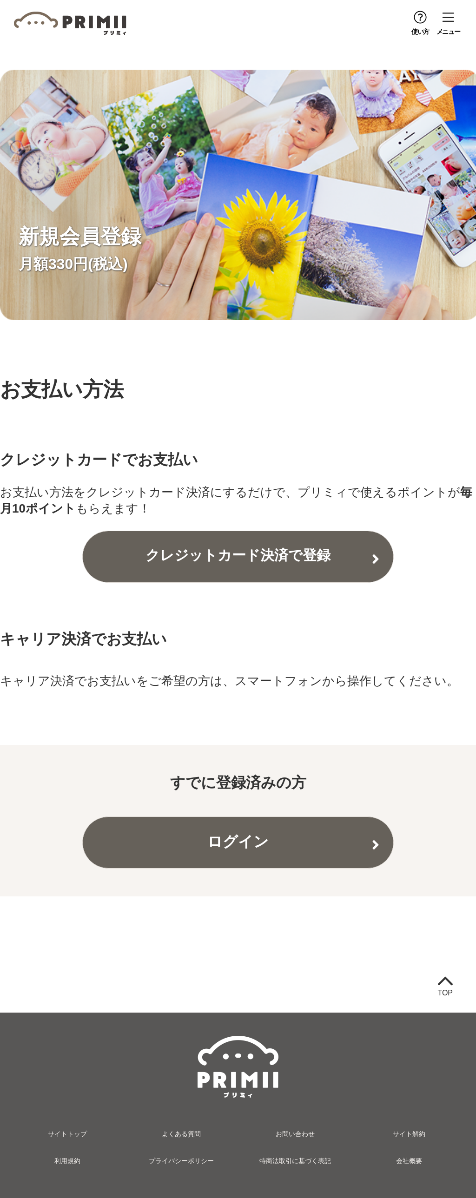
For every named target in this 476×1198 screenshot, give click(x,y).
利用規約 (67, 1161)
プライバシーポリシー (181, 1161)
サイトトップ (67, 1134)
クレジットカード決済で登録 (238, 555)
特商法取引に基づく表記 (295, 1161)
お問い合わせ (295, 1134)
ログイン (238, 841)
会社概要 (409, 1161)
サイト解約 (409, 1134)
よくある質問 (181, 1134)
